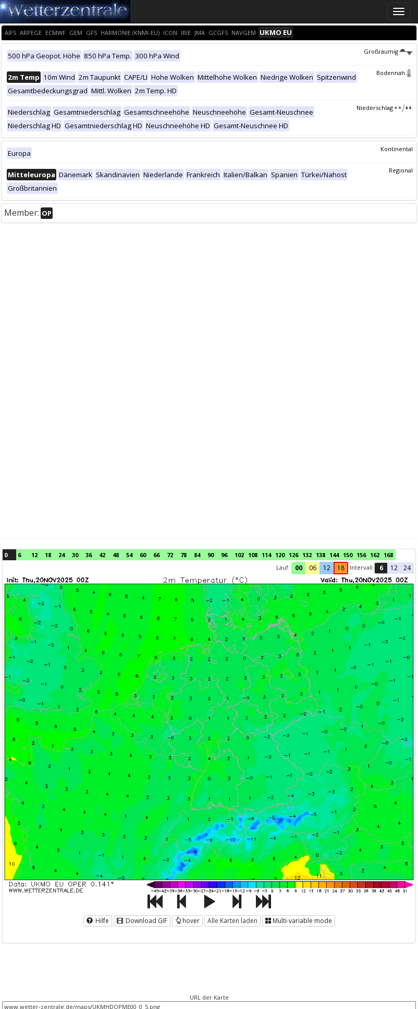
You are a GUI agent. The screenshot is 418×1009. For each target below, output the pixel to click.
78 (183, 555)
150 (347, 555)
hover (187, 920)
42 (102, 555)
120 (280, 555)
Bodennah (394, 73)
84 (197, 555)
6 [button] (381, 567)
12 (34, 555)
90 (210, 555)
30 (75, 555)
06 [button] (312, 567)
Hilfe (98, 920)
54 (129, 555)
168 (388, 555)
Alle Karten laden (232, 920)
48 (116, 555)
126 (293, 555)
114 (266, 555)
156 (361, 555)
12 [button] (326, 567)
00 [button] (298, 567)
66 (156, 555)
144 (334, 555)
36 (88, 555)
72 (170, 555)
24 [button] (407, 567)
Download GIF (142, 920)
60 (143, 555)
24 (61, 555)
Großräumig (388, 51)
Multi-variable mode (298, 920)
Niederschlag (384, 108)
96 (224, 555)
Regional (401, 170)
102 (239, 555)
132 (307, 555)
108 (252, 555)
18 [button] (341, 567)
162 (374, 555)
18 (48, 555)
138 (320, 555)
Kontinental (396, 149)
